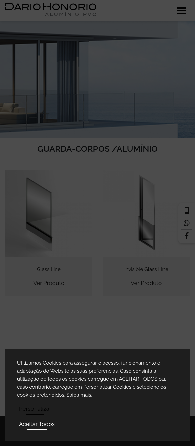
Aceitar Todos (37, 424)
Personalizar (35, 408)
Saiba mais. (79, 395)
